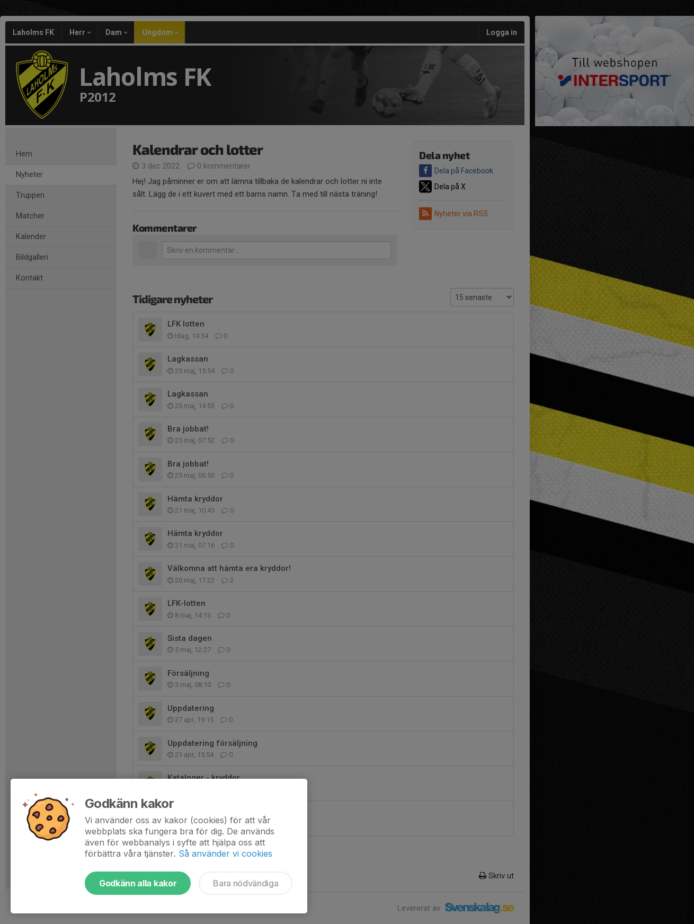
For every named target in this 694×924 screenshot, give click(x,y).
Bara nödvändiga (245, 883)
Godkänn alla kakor (137, 883)
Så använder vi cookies (225, 853)
